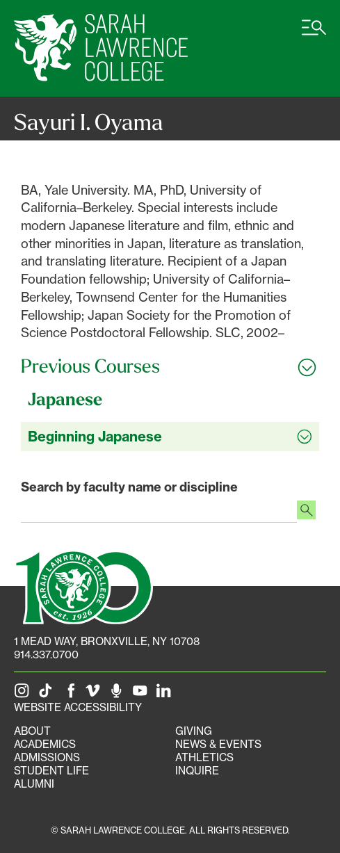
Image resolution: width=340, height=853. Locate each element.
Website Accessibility (78, 707)
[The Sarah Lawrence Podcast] (118, 694)
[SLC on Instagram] (24, 694)
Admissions (47, 757)
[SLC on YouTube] (142, 694)
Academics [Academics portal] (45, 744)
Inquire (197, 770)
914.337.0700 (46, 654)
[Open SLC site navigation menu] (314, 35)
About (32, 731)
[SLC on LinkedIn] (166, 694)
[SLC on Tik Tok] (48, 694)
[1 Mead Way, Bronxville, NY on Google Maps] (107, 641)
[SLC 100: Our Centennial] (83, 585)
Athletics (204, 757)
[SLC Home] (101, 48)
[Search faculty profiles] (306, 511)
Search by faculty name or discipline (129, 487)
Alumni (34, 783)
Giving (193, 731)
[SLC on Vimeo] (95, 694)
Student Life (51, 770)
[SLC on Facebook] (71, 694)
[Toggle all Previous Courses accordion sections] (170, 366)
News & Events (218, 744)
